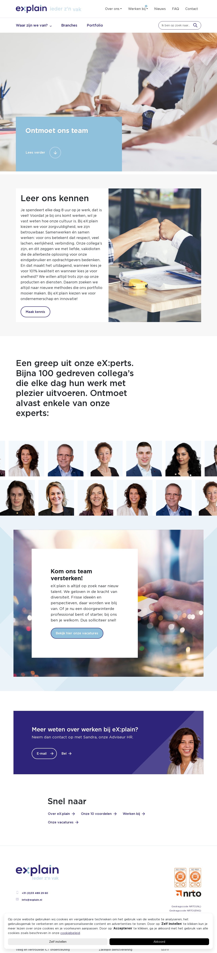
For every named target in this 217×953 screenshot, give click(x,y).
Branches (69, 25)
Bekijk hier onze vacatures (77, 633)
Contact (191, 9)
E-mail (42, 753)
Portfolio (95, 25)
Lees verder (35, 152)
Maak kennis (35, 312)
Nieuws (160, 9)
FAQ (175, 9)
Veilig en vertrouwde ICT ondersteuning (43, 949)
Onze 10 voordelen (96, 814)
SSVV (165, 949)
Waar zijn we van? (32, 25)
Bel (64, 753)
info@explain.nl (29, 899)
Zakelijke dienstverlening (115, 949)
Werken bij (137, 9)
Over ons (112, 9)
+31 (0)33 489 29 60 (32, 893)
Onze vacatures (60, 822)
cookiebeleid (70, 933)
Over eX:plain (59, 814)
